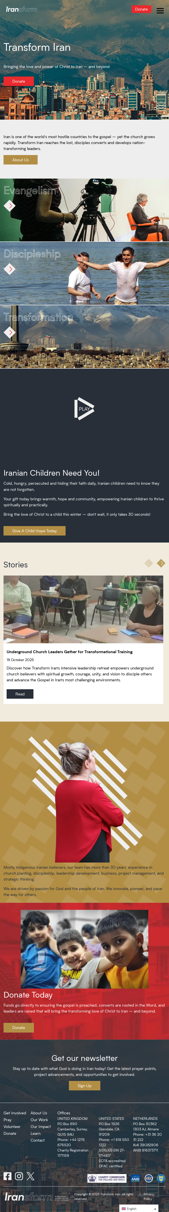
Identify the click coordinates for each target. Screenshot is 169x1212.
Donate (141, 9)
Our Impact (41, 1126)
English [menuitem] (131, 1209)
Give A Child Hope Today (34, 530)
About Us (20, 159)
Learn (35, 1133)
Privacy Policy (149, 1196)
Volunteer (12, 1126)
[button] (161, 563)
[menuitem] (138, 1208)
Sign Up (85, 1085)
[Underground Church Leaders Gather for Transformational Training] (84, 609)
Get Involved (15, 1112)
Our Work (39, 1119)
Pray (7, 1119)
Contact (38, 1140)
